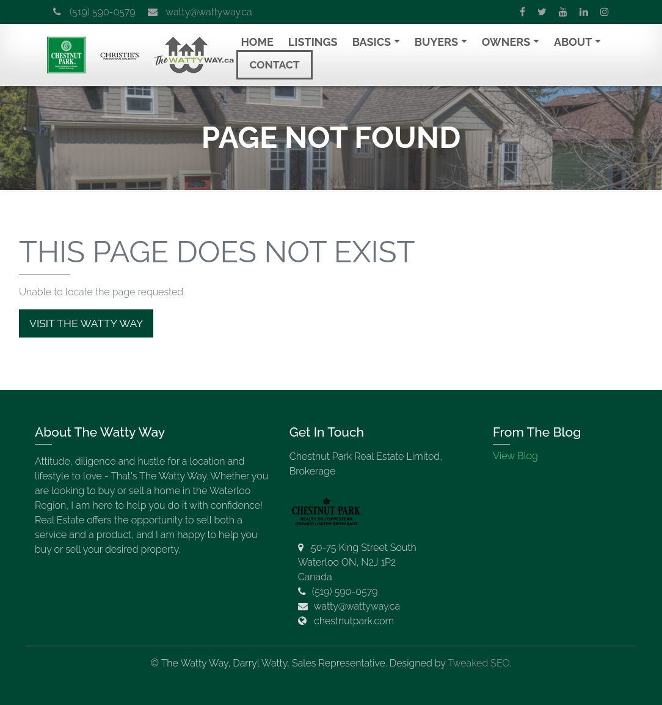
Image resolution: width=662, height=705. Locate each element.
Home (257, 41)
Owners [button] (506, 41)
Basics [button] (371, 41)
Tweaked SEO (478, 663)
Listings (313, 41)
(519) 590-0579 (94, 12)
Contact (274, 65)
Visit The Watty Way (86, 323)
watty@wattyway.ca (200, 12)
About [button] (573, 41)
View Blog (515, 456)
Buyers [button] (436, 41)
